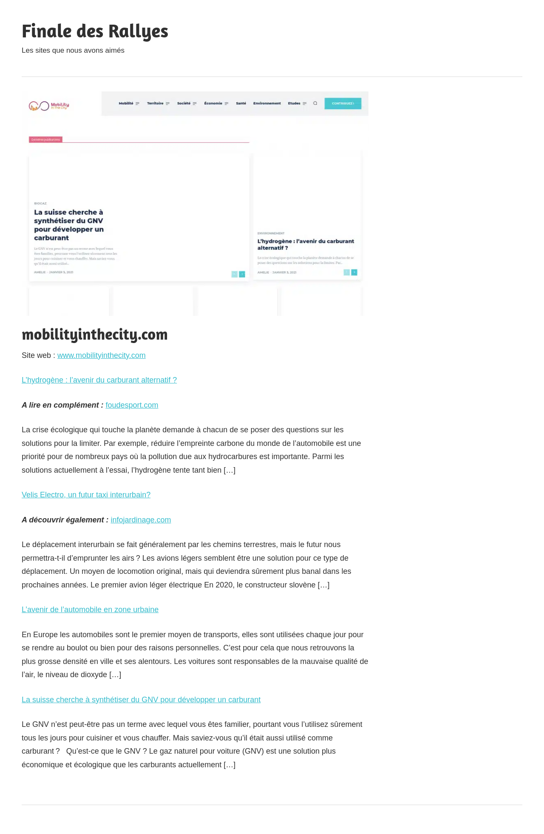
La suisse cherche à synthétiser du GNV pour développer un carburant (141, 699)
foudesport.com (131, 405)
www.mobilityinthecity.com (101, 355)
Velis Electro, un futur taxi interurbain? (86, 495)
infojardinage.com (140, 520)
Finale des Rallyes (95, 30)
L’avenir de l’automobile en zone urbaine (90, 609)
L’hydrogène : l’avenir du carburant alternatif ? (99, 380)
